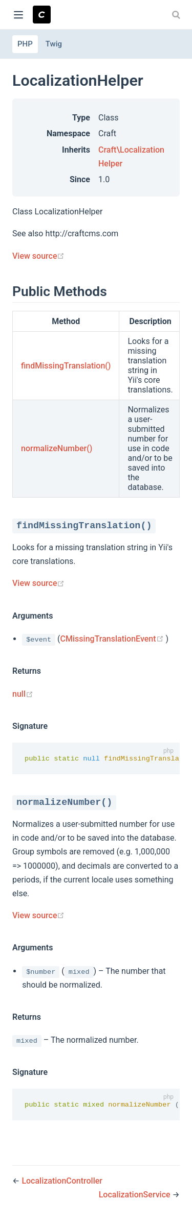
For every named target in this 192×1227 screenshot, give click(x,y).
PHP (25, 43)
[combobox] (177, 14)
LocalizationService (136, 1195)
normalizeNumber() (56, 448)
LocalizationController (62, 1181)
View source (38, 256)
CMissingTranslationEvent (113, 639)
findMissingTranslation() (66, 366)
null (22, 694)
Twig (54, 43)
